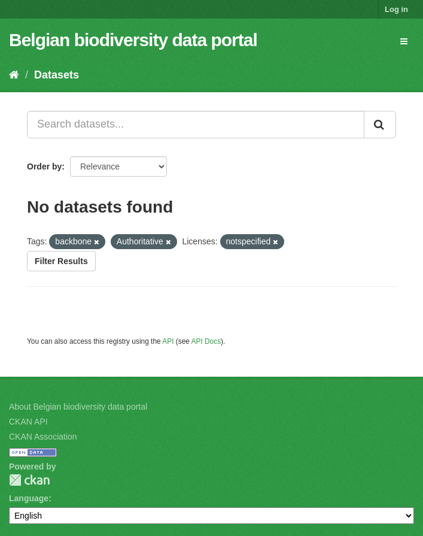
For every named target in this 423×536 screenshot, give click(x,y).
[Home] (14, 75)
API (168, 341)
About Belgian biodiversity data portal (78, 406)
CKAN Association (43, 436)
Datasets (56, 75)
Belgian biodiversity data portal (133, 40)
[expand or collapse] (404, 41)
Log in (396, 9)
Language (28, 498)
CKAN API (28, 421)
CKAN (29, 480)
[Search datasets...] (195, 124)
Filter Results (61, 261)
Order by (44, 166)
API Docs (206, 341)
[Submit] (380, 124)
